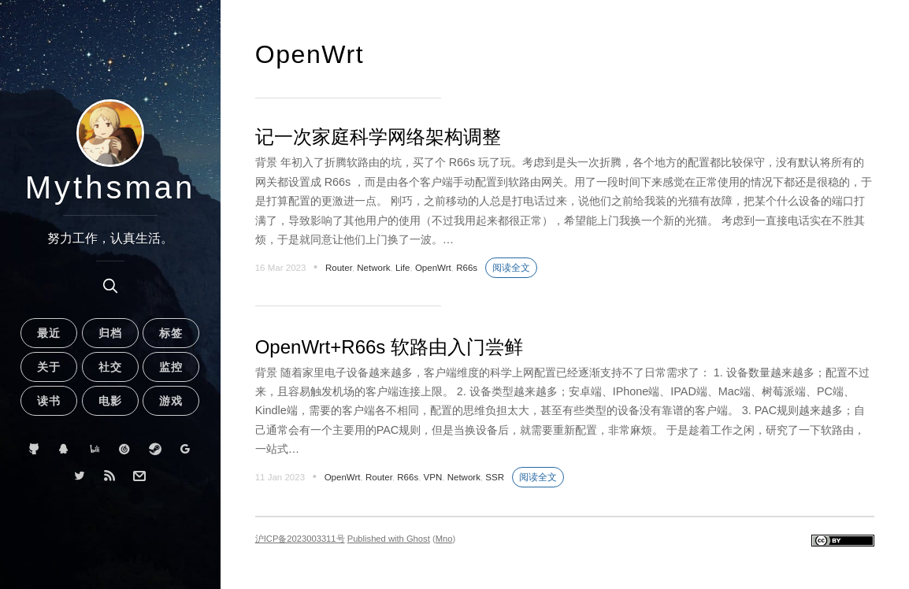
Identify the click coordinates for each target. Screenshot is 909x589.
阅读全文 (511, 267)
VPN (433, 477)
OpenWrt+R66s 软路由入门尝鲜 (389, 346)
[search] (110, 285)
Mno (444, 538)
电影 (110, 401)
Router (338, 267)
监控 (171, 367)
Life (402, 267)
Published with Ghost (388, 538)
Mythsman (110, 187)
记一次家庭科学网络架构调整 (378, 136)
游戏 (171, 401)
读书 (49, 401)
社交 (110, 367)
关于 (49, 367)
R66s (466, 267)
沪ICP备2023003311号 (300, 538)
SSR (494, 477)
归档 (110, 333)
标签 (171, 333)
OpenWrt (433, 267)
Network (373, 267)
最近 (49, 333)
